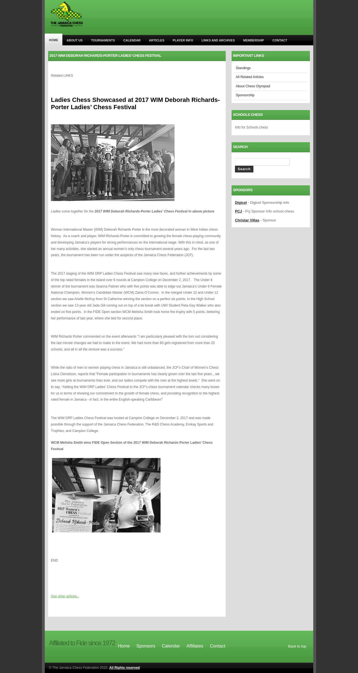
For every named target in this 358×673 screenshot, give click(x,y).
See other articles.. (65, 596)
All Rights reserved (124, 668)
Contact (279, 40)
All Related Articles (250, 77)
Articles (156, 40)
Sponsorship (245, 95)
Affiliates (195, 646)
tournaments (103, 40)
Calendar (132, 40)
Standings (243, 68)
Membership (253, 40)
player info (183, 40)
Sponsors (145, 646)
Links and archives (218, 40)
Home (53, 40)
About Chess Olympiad (253, 86)
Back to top (297, 646)
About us (75, 40)
